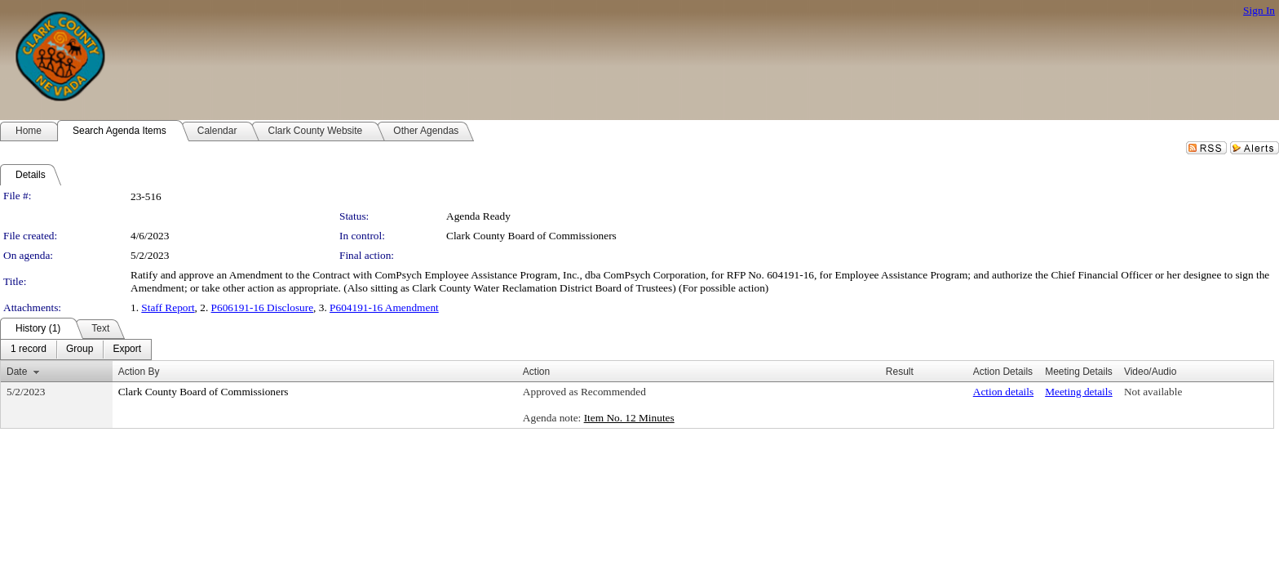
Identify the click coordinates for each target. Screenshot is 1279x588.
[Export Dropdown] (127, 349)
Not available (1153, 391)
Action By (139, 371)
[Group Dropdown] (79, 349)
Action (536, 371)
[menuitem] (28, 349)
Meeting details (1079, 391)
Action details (1003, 391)
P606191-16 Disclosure (262, 307)
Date (17, 371)
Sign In (1259, 10)
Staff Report (167, 307)
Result (900, 371)
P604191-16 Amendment (384, 307)
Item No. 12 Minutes (629, 418)
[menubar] (76, 349)
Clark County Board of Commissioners (531, 235)
